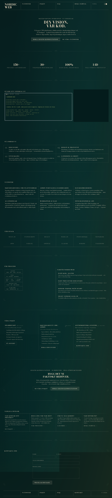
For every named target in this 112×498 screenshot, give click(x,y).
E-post (59, 454)
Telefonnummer (38, 460)
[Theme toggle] (105, 4)
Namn (34, 454)
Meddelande (37, 466)
